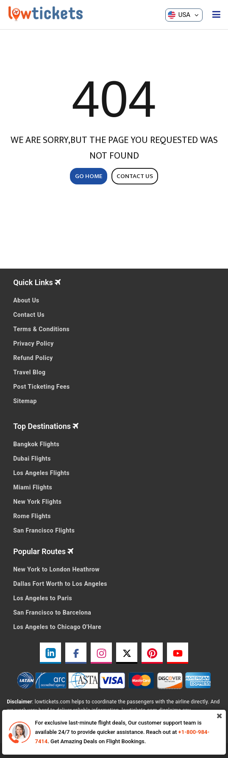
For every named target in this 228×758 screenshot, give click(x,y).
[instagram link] (101, 653)
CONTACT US (135, 176)
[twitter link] (126, 653)
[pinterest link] (152, 653)
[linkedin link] (50, 653)
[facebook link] (75, 653)
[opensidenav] (216, 15)
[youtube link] (177, 653)
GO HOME (88, 176)
